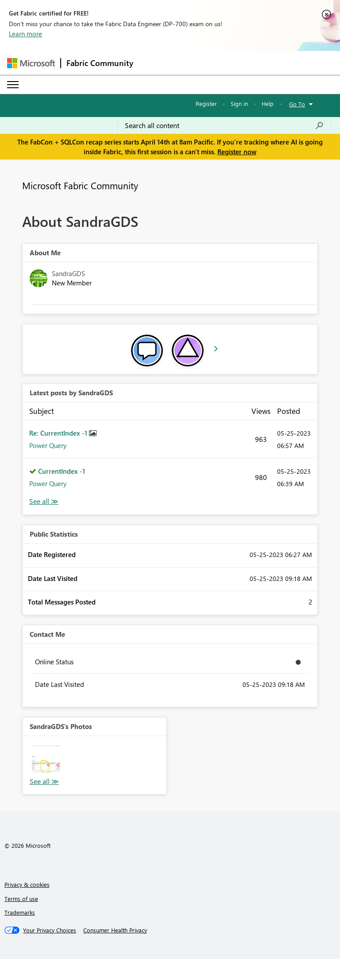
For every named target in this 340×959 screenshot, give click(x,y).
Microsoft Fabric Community (80, 185)
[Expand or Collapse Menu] (13, 84)
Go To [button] (297, 104)
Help (268, 103)
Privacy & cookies (27, 884)
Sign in (239, 103)
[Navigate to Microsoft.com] (31, 63)
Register (206, 103)
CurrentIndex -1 (61, 471)
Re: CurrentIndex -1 (59, 433)
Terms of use (21, 898)
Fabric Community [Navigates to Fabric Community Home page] (99, 63)
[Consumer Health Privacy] (115, 930)
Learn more (25, 33)
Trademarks (19, 912)
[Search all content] (224, 125)
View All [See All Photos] (44, 781)
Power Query (47, 445)
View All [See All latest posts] (43, 501)
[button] (46, 759)
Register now (236, 151)
